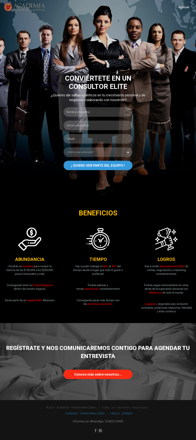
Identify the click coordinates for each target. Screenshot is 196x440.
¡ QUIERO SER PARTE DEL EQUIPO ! (98, 165)
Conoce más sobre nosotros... (98, 374)
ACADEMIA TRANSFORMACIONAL (85, 413)
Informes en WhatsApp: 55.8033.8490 (98, 421)
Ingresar (183, 7)
